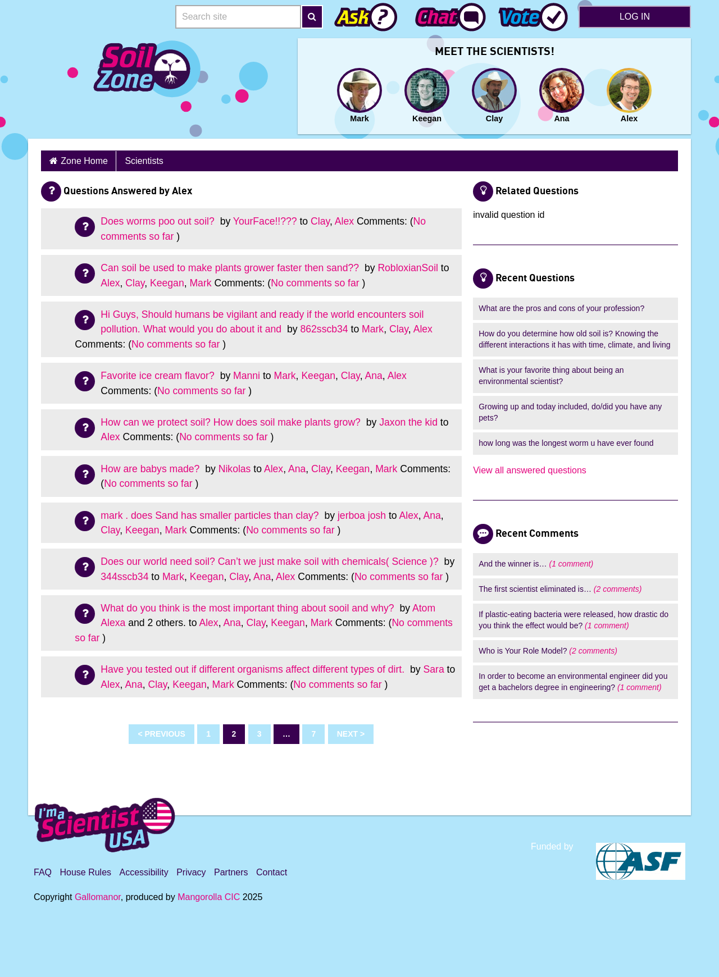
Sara (434, 669)
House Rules (85, 872)
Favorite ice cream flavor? (159, 375)
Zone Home (84, 161)
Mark (200, 283)
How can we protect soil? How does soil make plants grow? (232, 422)
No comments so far (315, 283)
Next (347, 733)
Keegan (167, 283)
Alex (344, 221)
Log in (635, 16)
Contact (271, 872)
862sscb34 (324, 329)
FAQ (43, 872)
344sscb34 (124, 576)
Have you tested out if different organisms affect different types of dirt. (254, 669)
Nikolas (235, 468)
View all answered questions (529, 470)
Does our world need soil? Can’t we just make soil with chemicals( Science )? (271, 561)
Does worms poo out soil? (159, 221)
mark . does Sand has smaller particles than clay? (211, 515)
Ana (374, 375)
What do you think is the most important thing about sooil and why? (249, 608)
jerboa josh (362, 515)
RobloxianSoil (407, 267)
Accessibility (144, 872)
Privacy (191, 872)
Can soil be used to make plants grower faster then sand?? (231, 267)
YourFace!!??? (265, 221)
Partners (231, 872)
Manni (246, 375)
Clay (320, 221)
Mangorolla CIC (209, 897)
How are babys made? (151, 468)
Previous (164, 733)
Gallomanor (98, 897)
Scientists (144, 161)
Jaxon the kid (408, 422)
